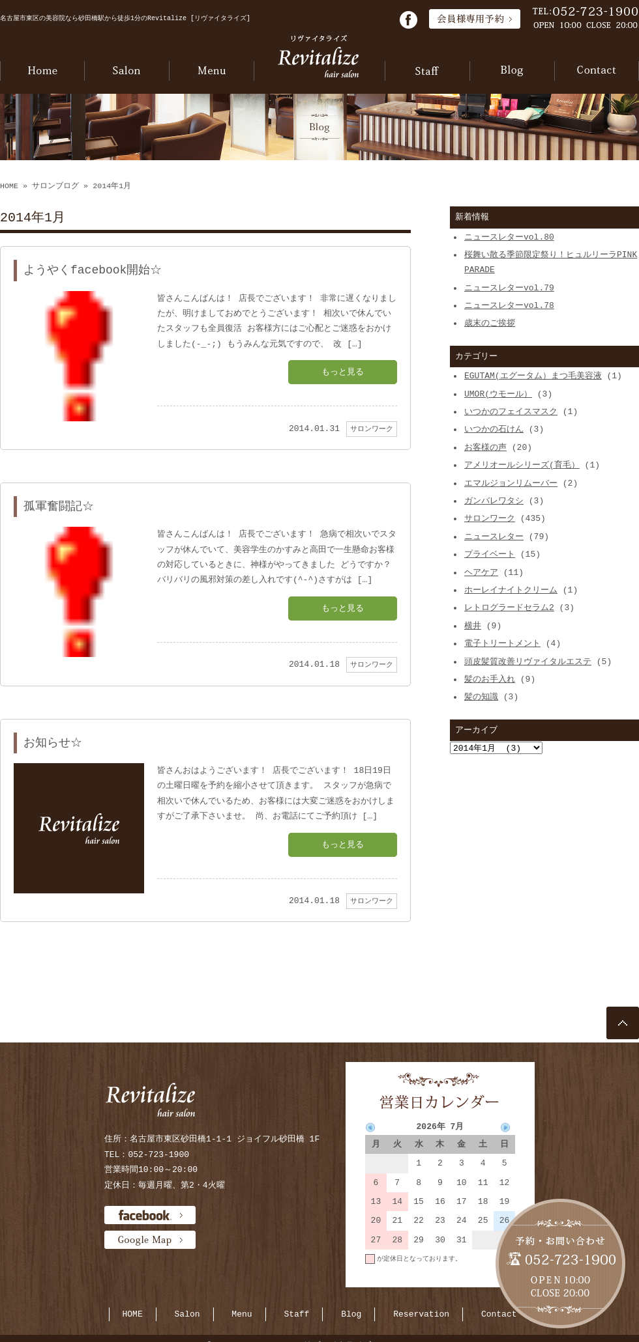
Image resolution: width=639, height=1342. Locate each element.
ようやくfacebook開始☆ (92, 270)
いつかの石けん (494, 429)
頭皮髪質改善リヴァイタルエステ (527, 661)
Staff (296, 1314)
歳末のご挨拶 (489, 323)
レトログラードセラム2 (509, 607)
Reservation (421, 1314)
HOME (9, 186)
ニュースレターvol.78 (509, 305)
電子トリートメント (502, 643)
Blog (351, 1314)
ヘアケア (481, 572)
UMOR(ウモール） (498, 394)
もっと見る (342, 372)
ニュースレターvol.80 (509, 237)
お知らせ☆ (52, 743)
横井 (472, 626)
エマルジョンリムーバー (510, 483)
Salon (187, 1314)
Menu (241, 1314)
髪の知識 (481, 697)
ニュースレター (494, 536)
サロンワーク (371, 429)
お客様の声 (485, 447)
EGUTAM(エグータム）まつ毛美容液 (533, 376)
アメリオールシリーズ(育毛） (522, 465)
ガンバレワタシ (494, 501)
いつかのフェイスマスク (510, 411)
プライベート (489, 554)
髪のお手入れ (489, 679)
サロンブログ (55, 186)
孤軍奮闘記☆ (58, 506)
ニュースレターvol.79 (509, 288)
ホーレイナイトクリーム (510, 590)
